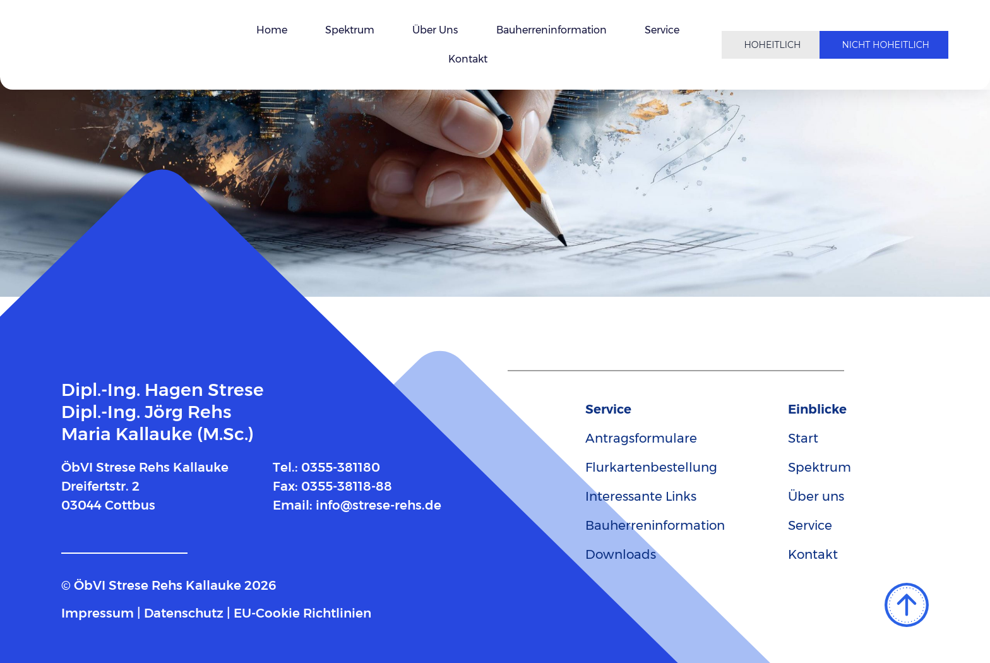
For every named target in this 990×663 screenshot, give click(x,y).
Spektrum (349, 30)
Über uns (435, 30)
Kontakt (467, 59)
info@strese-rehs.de (378, 505)
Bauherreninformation (551, 30)
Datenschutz (184, 613)
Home (271, 30)
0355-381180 (340, 467)
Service (662, 30)
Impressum (97, 613)
